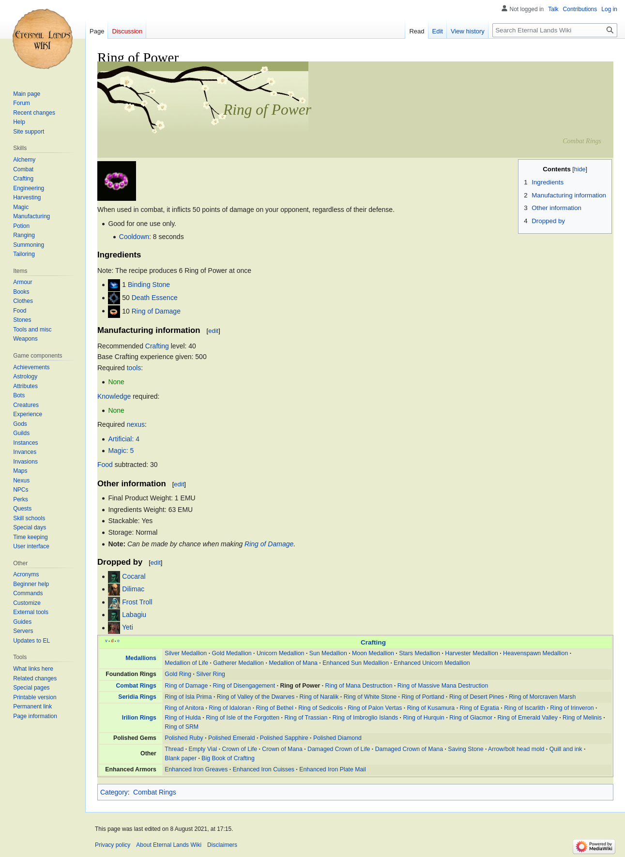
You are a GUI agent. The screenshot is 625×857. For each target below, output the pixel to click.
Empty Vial (203, 749)
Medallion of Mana (293, 663)
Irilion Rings (139, 717)
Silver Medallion (186, 653)
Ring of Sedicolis (320, 708)
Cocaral (133, 576)
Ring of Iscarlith (524, 708)
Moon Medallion (373, 653)
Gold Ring (178, 674)
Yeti (127, 627)
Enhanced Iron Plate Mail (332, 769)
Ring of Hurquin (423, 717)
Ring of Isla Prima (188, 696)
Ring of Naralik (319, 696)
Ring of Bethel (274, 708)
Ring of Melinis (582, 717)
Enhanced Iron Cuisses (263, 769)
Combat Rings (136, 685)
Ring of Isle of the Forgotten (242, 717)
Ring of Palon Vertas (375, 708)
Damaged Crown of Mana (409, 749)
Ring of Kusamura (431, 708)
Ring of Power (300, 685)
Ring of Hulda (183, 717)
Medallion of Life (186, 663)
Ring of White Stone (370, 696)
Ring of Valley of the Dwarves (256, 696)
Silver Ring (210, 674)
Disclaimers (222, 845)
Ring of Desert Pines (476, 696)
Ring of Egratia (479, 708)
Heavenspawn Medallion (535, 653)
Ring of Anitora (184, 708)
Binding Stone (149, 284)
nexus (136, 424)
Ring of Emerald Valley (527, 717)
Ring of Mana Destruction (359, 685)
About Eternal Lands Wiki (168, 845)
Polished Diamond (337, 738)
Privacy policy (112, 845)
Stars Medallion (419, 653)
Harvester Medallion (471, 653)
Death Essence (155, 297)
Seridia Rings (137, 696)
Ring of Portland (422, 696)
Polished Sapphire (284, 738)
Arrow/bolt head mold (516, 749)
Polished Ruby (184, 738)
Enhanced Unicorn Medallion (432, 663)
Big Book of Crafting (228, 758)
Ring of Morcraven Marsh (542, 696)
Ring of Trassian (305, 717)
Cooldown (134, 237)
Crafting (157, 346)
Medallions (140, 658)
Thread (174, 749)
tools (134, 368)
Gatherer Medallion (238, 663)
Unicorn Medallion (281, 653)
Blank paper (181, 758)
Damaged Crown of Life (338, 749)
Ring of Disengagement (244, 685)
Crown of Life (239, 749)
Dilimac (133, 589)
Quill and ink (565, 749)
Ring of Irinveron (572, 708)
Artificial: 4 (123, 439)
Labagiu (134, 614)
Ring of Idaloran (230, 708)
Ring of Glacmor (470, 717)
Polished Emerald (231, 738)
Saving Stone (465, 749)
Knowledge (114, 396)
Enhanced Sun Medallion (355, 663)
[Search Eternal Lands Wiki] (554, 30)
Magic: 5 (121, 450)
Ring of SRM (181, 726)
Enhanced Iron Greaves (196, 769)
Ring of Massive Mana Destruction (442, 685)
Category (114, 792)
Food (105, 464)
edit (213, 330)
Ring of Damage (156, 311)
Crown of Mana (282, 749)
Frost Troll (137, 602)
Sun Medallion (328, 653)
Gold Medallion (232, 653)
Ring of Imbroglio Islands (365, 717)
